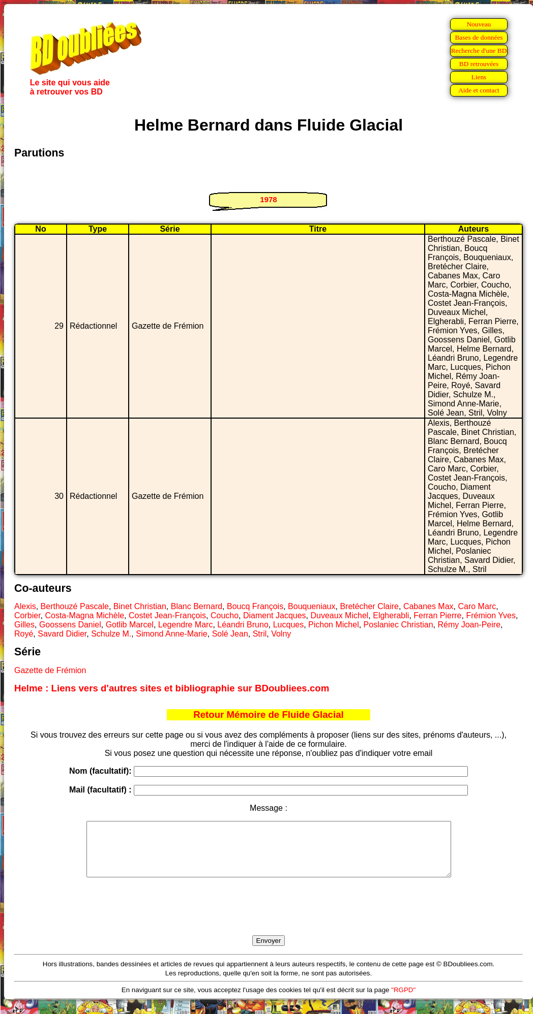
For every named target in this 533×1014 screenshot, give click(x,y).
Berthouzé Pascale (75, 606)
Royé (23, 633)
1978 (268, 199)
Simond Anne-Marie (172, 633)
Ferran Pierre (437, 615)
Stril (260, 633)
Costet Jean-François (167, 615)
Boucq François (255, 606)
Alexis (25, 606)
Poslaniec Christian (398, 624)
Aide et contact (478, 90)
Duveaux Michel (340, 615)
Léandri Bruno (243, 624)
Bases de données (478, 37)
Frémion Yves (491, 615)
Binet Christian (139, 606)
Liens (479, 77)
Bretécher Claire (369, 606)
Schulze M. (111, 633)
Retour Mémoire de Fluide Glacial (268, 714)
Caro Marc (477, 606)
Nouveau (478, 24)
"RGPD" (403, 1000)
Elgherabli (391, 615)
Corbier (27, 615)
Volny (281, 633)
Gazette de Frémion (50, 670)
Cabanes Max (428, 606)
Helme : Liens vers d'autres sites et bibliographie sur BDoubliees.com (171, 688)
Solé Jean (230, 633)
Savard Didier (62, 633)
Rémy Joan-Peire (468, 624)
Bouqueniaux (311, 606)
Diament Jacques (274, 615)
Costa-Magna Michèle (84, 615)
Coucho (225, 615)
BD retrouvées (478, 64)
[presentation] (268, 918)
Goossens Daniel (70, 624)
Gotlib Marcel (130, 624)
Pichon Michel (333, 624)
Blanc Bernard (196, 606)
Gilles (24, 624)
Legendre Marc (185, 624)
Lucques (288, 624)
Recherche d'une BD (479, 50)
